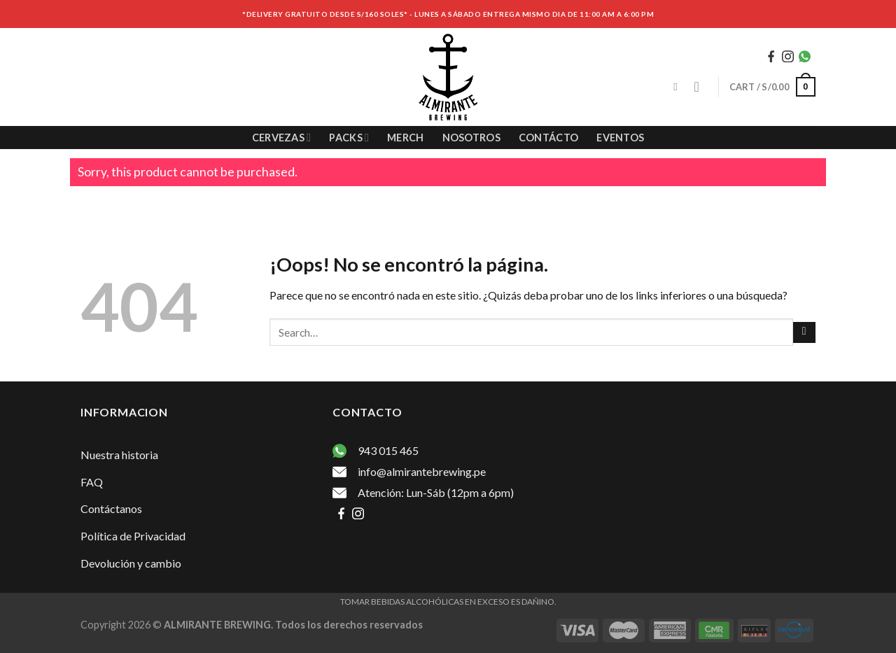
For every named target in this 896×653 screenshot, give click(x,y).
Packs (349, 137)
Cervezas (282, 137)
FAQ (91, 482)
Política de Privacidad (133, 535)
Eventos (620, 137)
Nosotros (471, 137)
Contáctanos (111, 508)
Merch (405, 137)
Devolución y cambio (130, 563)
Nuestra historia (119, 454)
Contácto (548, 137)
